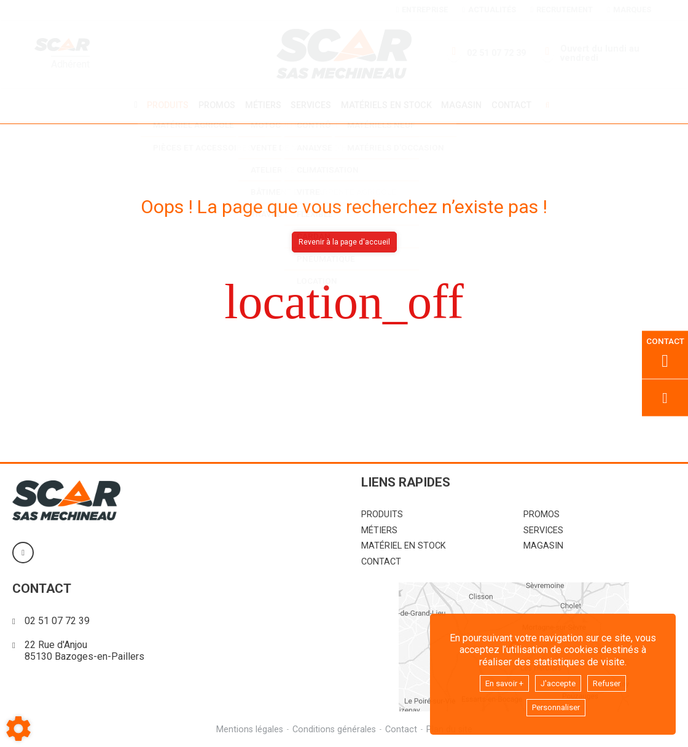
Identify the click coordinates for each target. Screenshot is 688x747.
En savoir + (498, 680)
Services (311, 105)
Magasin (466, 105)
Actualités (489, 9)
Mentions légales (247, 727)
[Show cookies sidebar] (18, 728)
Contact (518, 105)
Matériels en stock (388, 105)
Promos (212, 105)
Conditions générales (333, 727)
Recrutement (561, 9)
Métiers (261, 105)
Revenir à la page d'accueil (344, 240)
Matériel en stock (403, 544)
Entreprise (422, 9)
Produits (161, 105)
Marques (629, 9)
